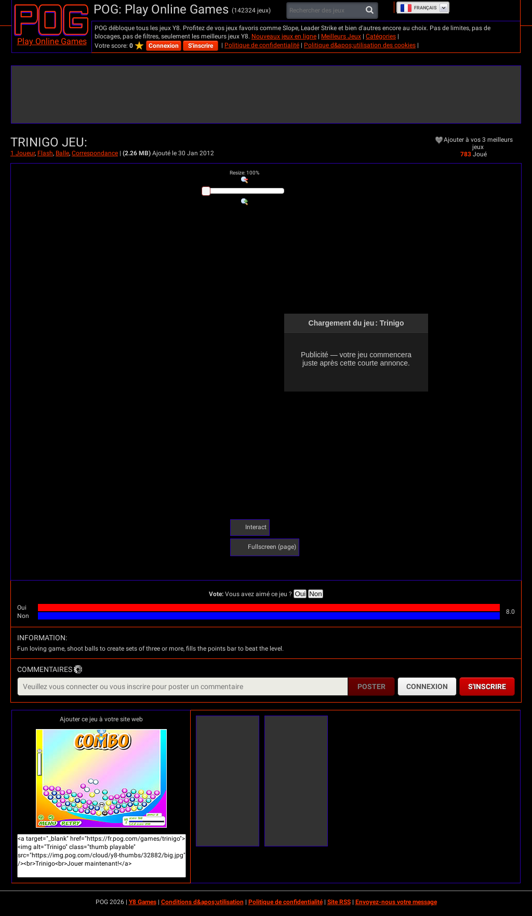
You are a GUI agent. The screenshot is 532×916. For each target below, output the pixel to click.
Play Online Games (52, 41)
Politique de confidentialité (261, 45)
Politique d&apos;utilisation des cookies (360, 45)
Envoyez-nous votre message (396, 902)
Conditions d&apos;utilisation (202, 902)
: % (244, 173)
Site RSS (339, 902)
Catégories (381, 36)
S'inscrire (200, 45)
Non (315, 594)
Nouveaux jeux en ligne (283, 36)
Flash (45, 153)
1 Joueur (22, 153)
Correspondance (95, 153)
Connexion (164, 45)
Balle (62, 153)
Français (418, 8)
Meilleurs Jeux (341, 36)
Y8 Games (142, 902)
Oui (300, 594)
